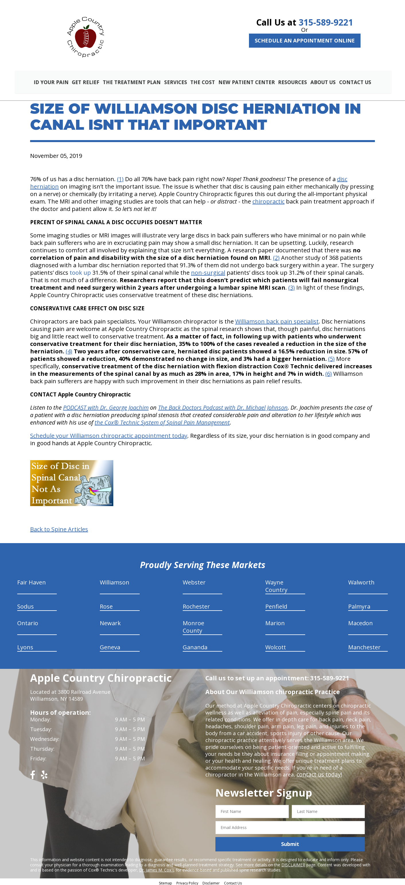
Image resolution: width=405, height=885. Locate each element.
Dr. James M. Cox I (156, 867)
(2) (276, 256)
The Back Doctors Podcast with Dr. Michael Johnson (223, 405)
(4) (69, 349)
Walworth (361, 580)
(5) (331, 357)
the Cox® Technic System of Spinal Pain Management (162, 420)
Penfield (276, 604)
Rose (106, 604)
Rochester (196, 604)
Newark (110, 621)
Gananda (195, 645)
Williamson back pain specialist (277, 319)
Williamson (114, 580)
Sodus (25, 604)
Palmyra (359, 604)
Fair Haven (31, 580)
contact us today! (318, 772)
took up (80, 270)
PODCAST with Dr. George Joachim (106, 405)
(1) (120, 177)
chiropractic (268, 199)
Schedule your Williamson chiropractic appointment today (108, 433)
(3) (291, 285)
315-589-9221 (326, 22)
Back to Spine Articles (59, 527)
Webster (194, 580)
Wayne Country (276, 584)
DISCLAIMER (293, 862)
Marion (275, 621)
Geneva (110, 645)
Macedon (360, 621)
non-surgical (208, 270)
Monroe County (193, 624)
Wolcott (275, 645)
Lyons (25, 645)
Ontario (27, 621)
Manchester (364, 645)
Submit (290, 841)
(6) (328, 371)
